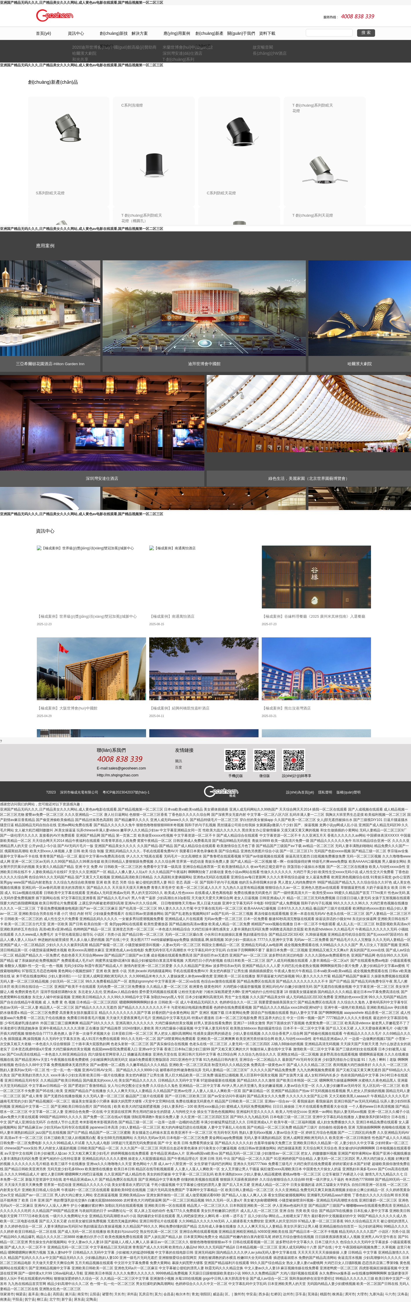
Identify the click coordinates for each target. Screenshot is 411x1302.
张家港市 (7, 1294)
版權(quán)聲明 (349, 792)
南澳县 (5, 1299)
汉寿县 (402, 1294)
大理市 (362, 1294)
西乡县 (264, 1294)
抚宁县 (30, 1299)
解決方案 (140, 33)
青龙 (195, 1294)
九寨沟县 (376, 1294)
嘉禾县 (33, 1294)
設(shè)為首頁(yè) (300, 792)
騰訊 (178, 761)
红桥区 (276, 1294)
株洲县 (337, 1294)
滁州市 (239, 1294)
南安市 (82, 1294)
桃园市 (325, 1294)
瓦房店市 (146, 1294)
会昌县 (168, 1294)
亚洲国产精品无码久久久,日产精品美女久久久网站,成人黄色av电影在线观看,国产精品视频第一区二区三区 (81, 3)
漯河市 (350, 1294)
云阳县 (95, 1294)
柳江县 (42, 1299)
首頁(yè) (43, 33)
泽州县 (132, 1294)
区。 (228, 1294)
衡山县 (45, 1294)
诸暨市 (107, 1294)
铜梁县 (21, 1294)
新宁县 (66, 1299)
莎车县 (300, 1294)
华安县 (251, 1294)
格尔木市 (183, 1294)
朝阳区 (205, 1294)
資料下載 (267, 33)
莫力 (157, 1294)
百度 (178, 767)
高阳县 (58, 1294)
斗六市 (390, 1294)
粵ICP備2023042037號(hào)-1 (126, 792)
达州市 (288, 1294)
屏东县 (79, 1299)
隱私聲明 (325, 792)
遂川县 (70, 1294)
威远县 (218, 1294)
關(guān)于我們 (241, 33)
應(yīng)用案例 (176, 33)
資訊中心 (76, 33)
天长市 (119, 1294)
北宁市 (54, 1299)
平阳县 (17, 1299)
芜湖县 (313, 1294)
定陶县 (91, 1299)
